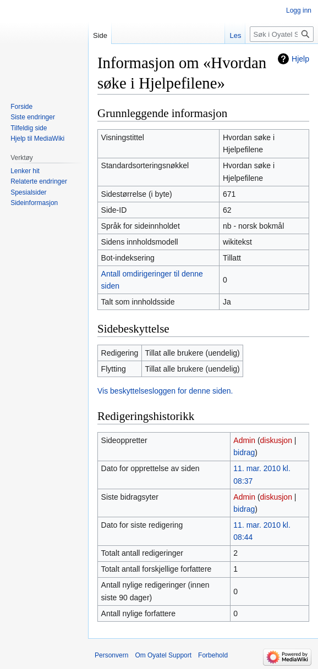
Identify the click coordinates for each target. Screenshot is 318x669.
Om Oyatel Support (163, 655)
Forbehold (213, 655)
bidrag (244, 452)
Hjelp (300, 58)
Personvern (111, 655)
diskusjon (276, 440)
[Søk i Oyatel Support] (282, 34)
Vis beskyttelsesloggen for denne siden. (165, 390)
